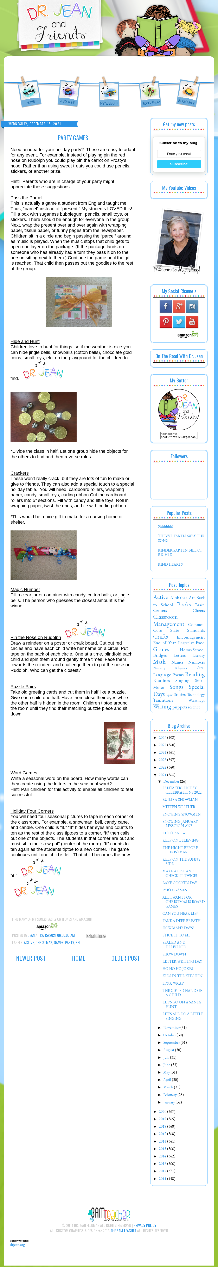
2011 (163, 1179)
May (167, 1073)
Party (69, 942)
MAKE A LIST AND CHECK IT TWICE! (179, 874)
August (169, 1051)
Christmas (44, 942)
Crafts (160, 638)
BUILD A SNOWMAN (180, 800)
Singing (182, 681)
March (168, 1088)
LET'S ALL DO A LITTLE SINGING (182, 1017)
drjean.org (17, 1245)
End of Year (164, 644)
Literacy (198, 656)
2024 (163, 753)
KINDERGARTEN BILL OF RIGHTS (180, 553)
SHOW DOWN (174, 955)
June (167, 1066)
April (167, 1080)
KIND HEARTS (170, 565)
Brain (200, 606)
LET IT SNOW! (174, 834)
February (170, 1096)
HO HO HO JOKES (177, 969)
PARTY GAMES (174, 891)
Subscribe (179, 164)
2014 (163, 1157)
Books (184, 605)
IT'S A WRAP (173, 984)
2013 (163, 1164)
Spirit (170, 696)
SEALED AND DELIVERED (174, 946)
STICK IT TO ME (176, 936)
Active (29, 942)
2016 (163, 1142)
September (172, 1043)
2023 (163, 761)
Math (159, 663)
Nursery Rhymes (170, 669)
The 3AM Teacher (123, 1232)
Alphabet (178, 599)
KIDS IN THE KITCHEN (182, 977)
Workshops (196, 701)
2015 (163, 1150)
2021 (163, 776)
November (171, 1028)
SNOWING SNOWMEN (181, 815)
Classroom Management (168, 621)
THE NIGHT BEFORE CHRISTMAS (180, 851)
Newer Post (31, 958)
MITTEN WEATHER (178, 808)
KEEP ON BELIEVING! (180, 841)
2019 (163, 1120)
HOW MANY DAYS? (178, 929)
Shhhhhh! (165, 527)
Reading (195, 675)
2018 (163, 1127)
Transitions (163, 701)
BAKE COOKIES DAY (179, 884)
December (171, 782)
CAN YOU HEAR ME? (180, 914)
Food (200, 644)
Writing (162, 708)
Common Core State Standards (179, 628)
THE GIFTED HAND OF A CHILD (182, 994)
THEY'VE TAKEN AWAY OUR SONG (181, 539)
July (166, 1058)
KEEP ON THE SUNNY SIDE (181, 862)
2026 (163, 738)
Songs (176, 688)
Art (192, 599)
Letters (179, 656)
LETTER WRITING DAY (182, 962)
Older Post (125, 958)
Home (78, 958)
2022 (163, 768)
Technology (196, 695)
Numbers (196, 663)
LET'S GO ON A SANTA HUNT (181, 1005)
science (194, 708)
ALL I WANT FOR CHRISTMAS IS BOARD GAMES (183, 903)
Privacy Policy (145, 1226)
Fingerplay (186, 644)
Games (59, 942)
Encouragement (191, 638)
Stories (180, 695)
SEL (78, 942)
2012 (163, 1172)
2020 (163, 1112)
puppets (179, 708)
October (170, 1036)
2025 (163, 746)
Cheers (199, 611)
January (169, 1103)
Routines (161, 681)
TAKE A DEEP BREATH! (181, 922)
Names (177, 663)
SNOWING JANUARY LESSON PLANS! (180, 825)
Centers (160, 611)
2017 (163, 1135)
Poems (178, 676)
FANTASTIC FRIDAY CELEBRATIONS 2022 (182, 791)
